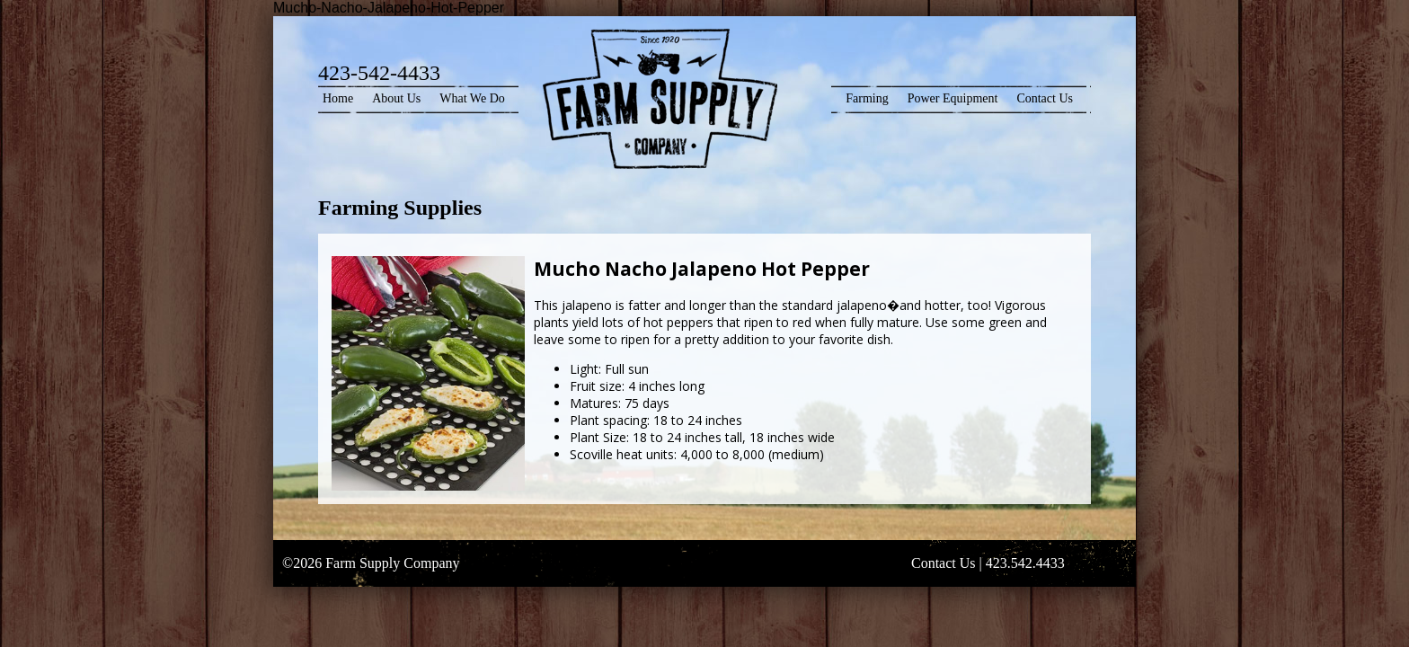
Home (338, 98)
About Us (396, 98)
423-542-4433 (379, 72)
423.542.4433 (1025, 563)
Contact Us (1044, 98)
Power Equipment (953, 98)
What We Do (471, 98)
